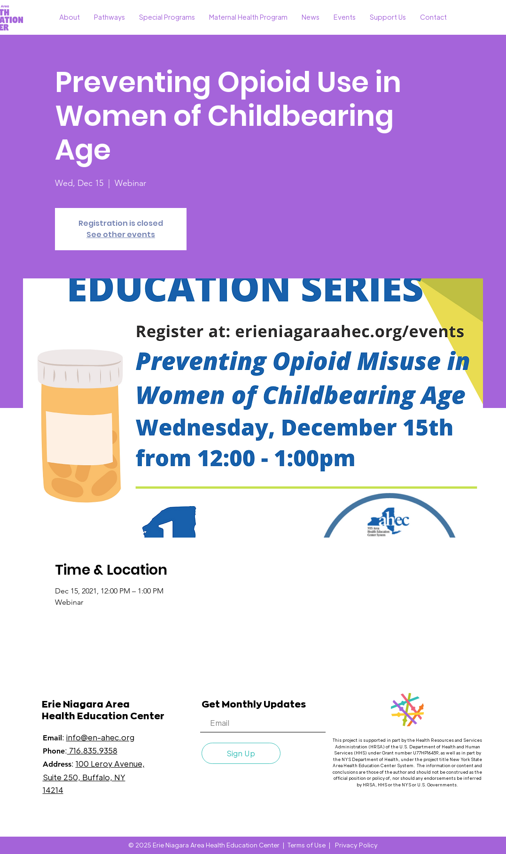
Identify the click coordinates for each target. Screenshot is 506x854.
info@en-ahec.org (100, 737)
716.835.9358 (92, 750)
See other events (120, 234)
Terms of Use (307, 845)
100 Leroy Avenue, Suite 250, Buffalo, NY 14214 (94, 776)
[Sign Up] (241, 753)
